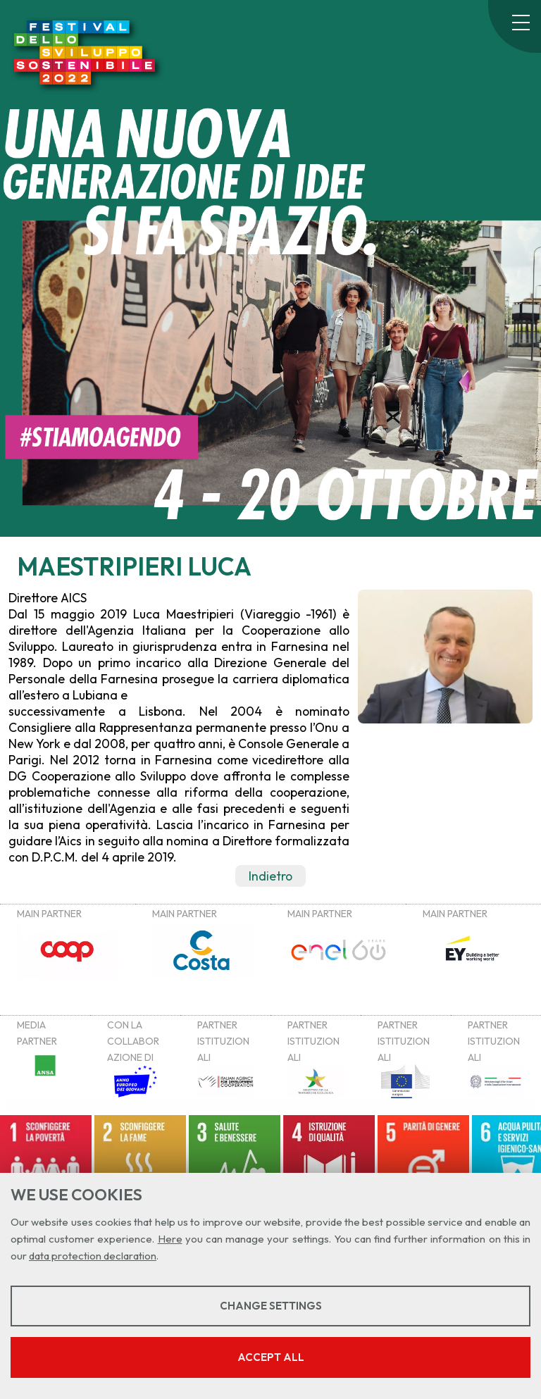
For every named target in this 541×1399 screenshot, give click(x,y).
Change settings (271, 1305)
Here (170, 1238)
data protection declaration (92, 1255)
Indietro (270, 876)
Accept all (270, 1357)
